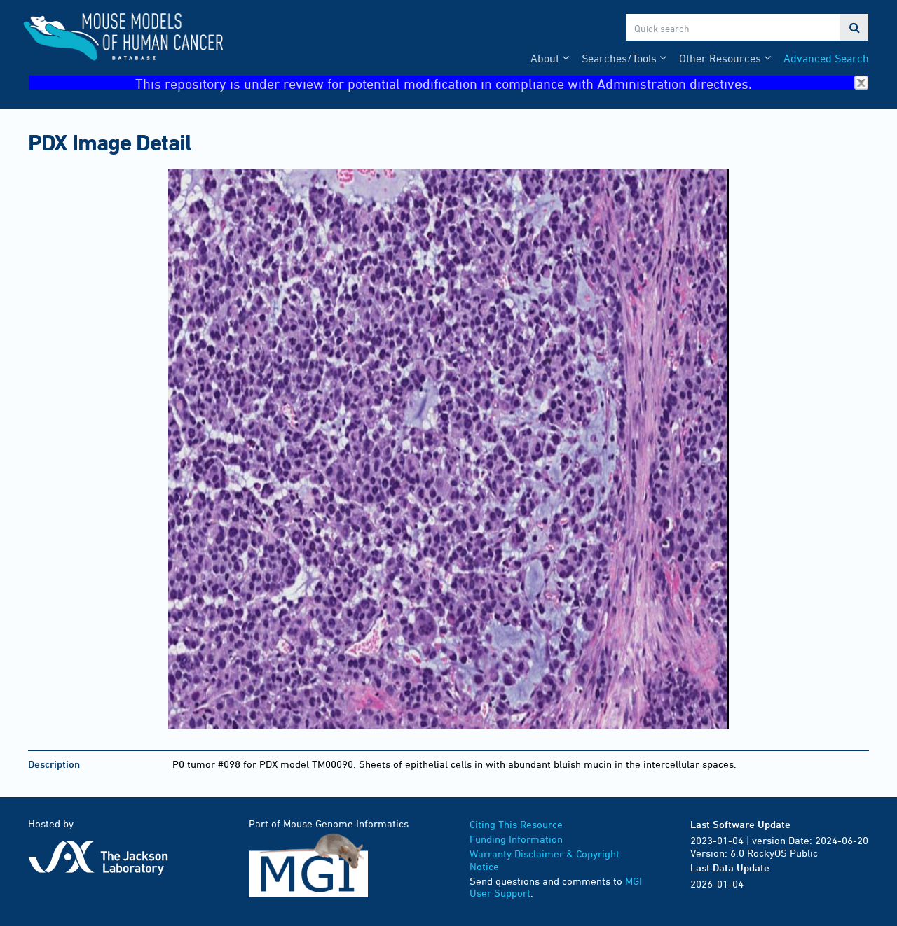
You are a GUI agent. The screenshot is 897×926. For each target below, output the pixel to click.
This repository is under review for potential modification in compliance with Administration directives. (501, 83)
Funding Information (516, 839)
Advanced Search (826, 58)
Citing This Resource (516, 824)
